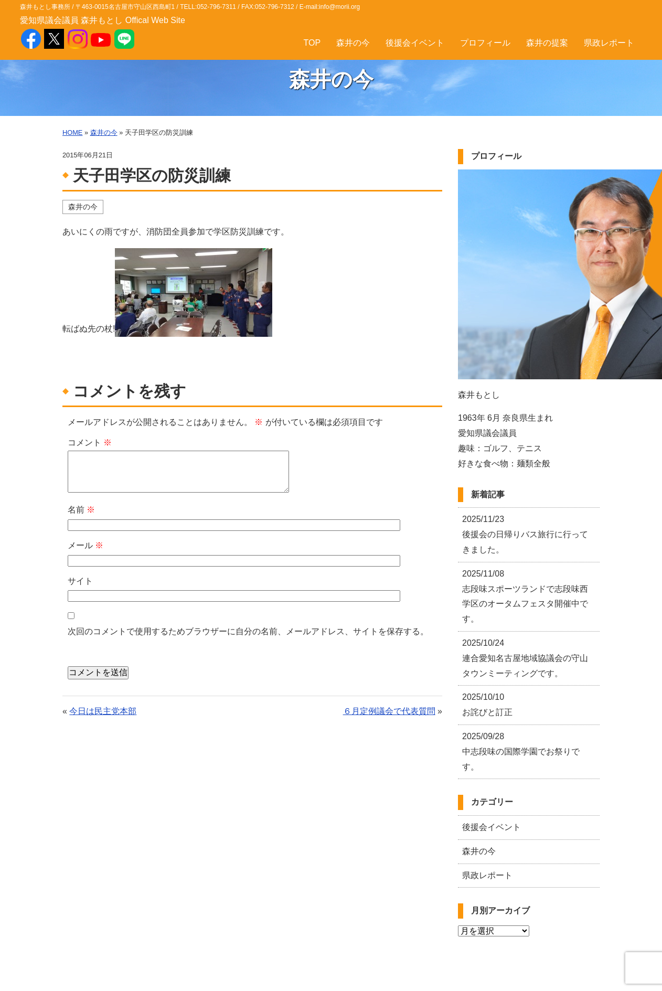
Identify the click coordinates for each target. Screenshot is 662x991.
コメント (90, 442)
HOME (72, 132)
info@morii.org (339, 6)
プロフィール (485, 42)
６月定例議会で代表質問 (389, 711)
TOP (312, 42)
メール (85, 545)
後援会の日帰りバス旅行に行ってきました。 (525, 534)
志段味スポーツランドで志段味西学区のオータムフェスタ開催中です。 (525, 596)
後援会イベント (415, 42)
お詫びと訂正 (487, 704)
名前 (81, 509)
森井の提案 (547, 42)
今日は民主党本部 (102, 711)
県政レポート (609, 42)
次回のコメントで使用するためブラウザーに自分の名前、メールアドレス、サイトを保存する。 (248, 631)
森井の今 (353, 42)
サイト (80, 581)
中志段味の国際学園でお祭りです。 (521, 751)
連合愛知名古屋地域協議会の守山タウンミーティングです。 (525, 658)
